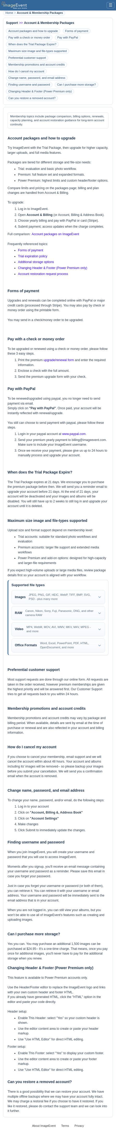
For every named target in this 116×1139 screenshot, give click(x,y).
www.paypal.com (74, 434)
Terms (65, 1125)
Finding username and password (29, 84)
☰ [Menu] (110, 5)
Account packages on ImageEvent (55, 234)
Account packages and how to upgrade (33, 31)
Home (9, 12)
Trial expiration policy (32, 256)
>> (21, 23)
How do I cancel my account (26, 71)
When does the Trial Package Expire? (32, 44)
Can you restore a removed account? (32, 98)
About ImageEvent (44, 1125)
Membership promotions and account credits (36, 64)
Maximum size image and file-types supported (37, 51)
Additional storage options (36, 262)
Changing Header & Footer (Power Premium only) (40, 91)
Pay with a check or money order (29, 37)
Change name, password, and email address (36, 77)
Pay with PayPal (67, 37)
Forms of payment (76, 31)
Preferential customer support (27, 57)
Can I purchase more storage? (76, 84)
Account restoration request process (43, 274)
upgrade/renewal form (59, 360)
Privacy (79, 1125)
